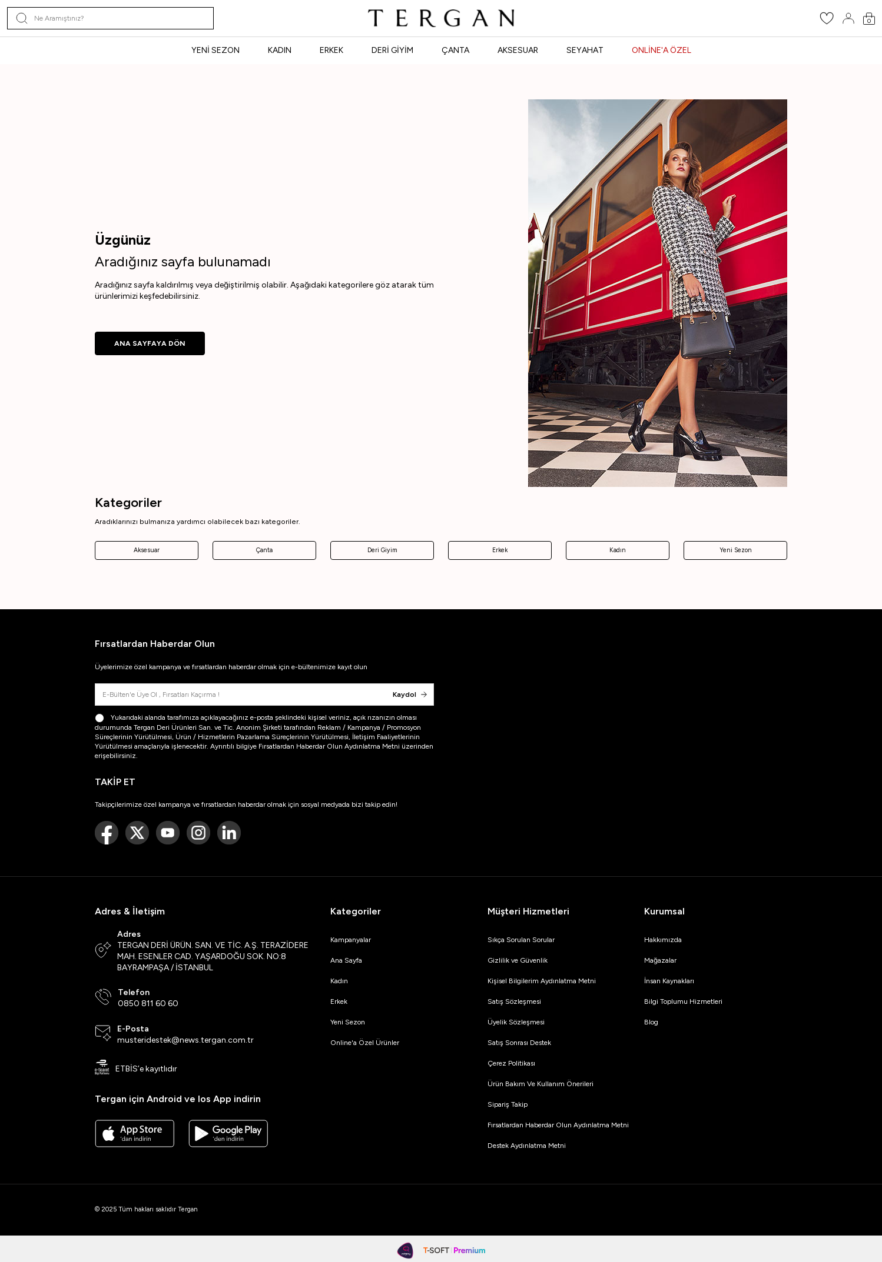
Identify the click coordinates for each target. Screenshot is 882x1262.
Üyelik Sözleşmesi (516, 1022)
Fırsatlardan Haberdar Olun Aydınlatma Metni (329, 746)
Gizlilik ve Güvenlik (518, 960)
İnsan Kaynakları (669, 981)
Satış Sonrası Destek (519, 1043)
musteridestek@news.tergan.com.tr (185, 1040)
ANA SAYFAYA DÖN (149, 343)
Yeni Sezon (735, 550)
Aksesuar (147, 550)
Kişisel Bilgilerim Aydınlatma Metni (543, 981)
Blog (651, 1022)
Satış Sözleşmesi (514, 1001)
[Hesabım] (848, 18)
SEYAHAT (585, 50)
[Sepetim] (869, 18)
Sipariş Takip (508, 1104)
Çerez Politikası (511, 1063)
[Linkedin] (229, 832)
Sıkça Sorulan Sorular (521, 940)
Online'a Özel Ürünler (364, 1043)
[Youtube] (168, 832)
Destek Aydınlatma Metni (527, 1145)
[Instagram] (198, 832)
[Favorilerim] (827, 22)
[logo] (441, 18)
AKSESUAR (518, 50)
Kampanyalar (350, 940)
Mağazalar (660, 960)
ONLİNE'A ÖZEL (661, 50)
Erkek (500, 550)
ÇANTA (455, 50)
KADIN (279, 50)
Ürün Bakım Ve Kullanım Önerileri (540, 1084)
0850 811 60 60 (148, 1004)
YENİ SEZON (215, 50)
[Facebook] (106, 832)
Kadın (617, 550)
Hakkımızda (663, 940)
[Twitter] (137, 832)
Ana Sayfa (346, 960)
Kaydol (410, 694)
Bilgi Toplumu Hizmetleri (683, 1001)
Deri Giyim (382, 550)
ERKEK (331, 50)
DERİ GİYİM (392, 50)
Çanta (264, 550)
